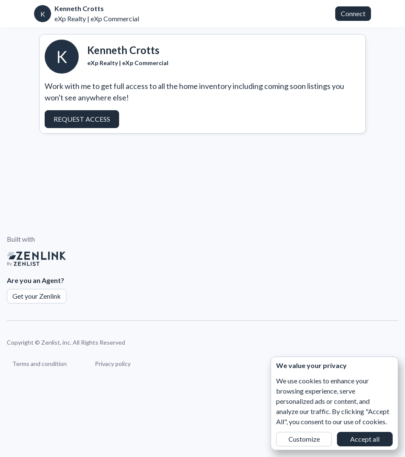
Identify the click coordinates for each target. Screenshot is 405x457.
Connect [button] (353, 13)
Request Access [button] (82, 119)
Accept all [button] (364, 439)
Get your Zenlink (36, 296)
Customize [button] (304, 439)
